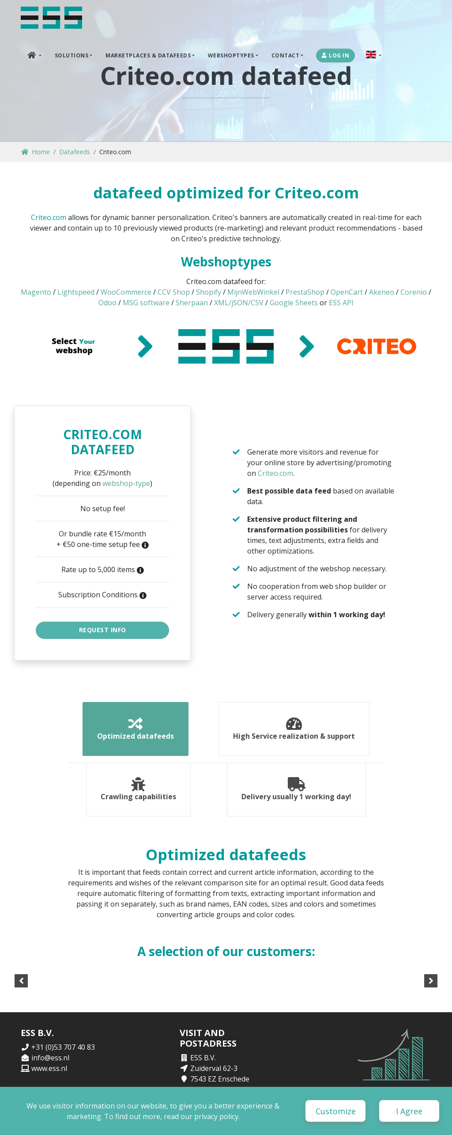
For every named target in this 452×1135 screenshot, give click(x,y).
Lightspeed (75, 292)
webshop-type (126, 483)
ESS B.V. (203, 1058)
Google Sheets (294, 302)
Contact (285, 55)
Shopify (208, 292)
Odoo (107, 302)
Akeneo (381, 292)
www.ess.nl (49, 1068)
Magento (36, 292)
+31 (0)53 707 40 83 (63, 1047)
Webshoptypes (231, 55)
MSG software (146, 302)
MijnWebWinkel (253, 292)
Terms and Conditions (398, 1116)
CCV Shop (174, 292)
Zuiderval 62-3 (213, 1068)
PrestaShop (305, 292)
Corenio (413, 292)
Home (35, 152)
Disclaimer (346, 1116)
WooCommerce (126, 292)
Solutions (72, 55)
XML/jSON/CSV (239, 302)
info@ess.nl (50, 1058)
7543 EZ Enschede (219, 1079)
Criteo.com (48, 217)
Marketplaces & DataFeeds (148, 55)
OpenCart (347, 292)
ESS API (341, 302)
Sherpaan (192, 302)
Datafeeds (74, 152)
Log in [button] (336, 55)
